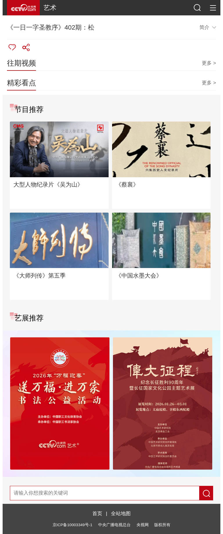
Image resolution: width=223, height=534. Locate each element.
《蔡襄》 (127, 184)
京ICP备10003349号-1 (72, 525)
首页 (97, 513)
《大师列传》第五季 (39, 275)
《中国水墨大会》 (139, 275)
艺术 (50, 7)
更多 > (209, 63)
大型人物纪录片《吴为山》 (48, 184)
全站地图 (121, 513)
